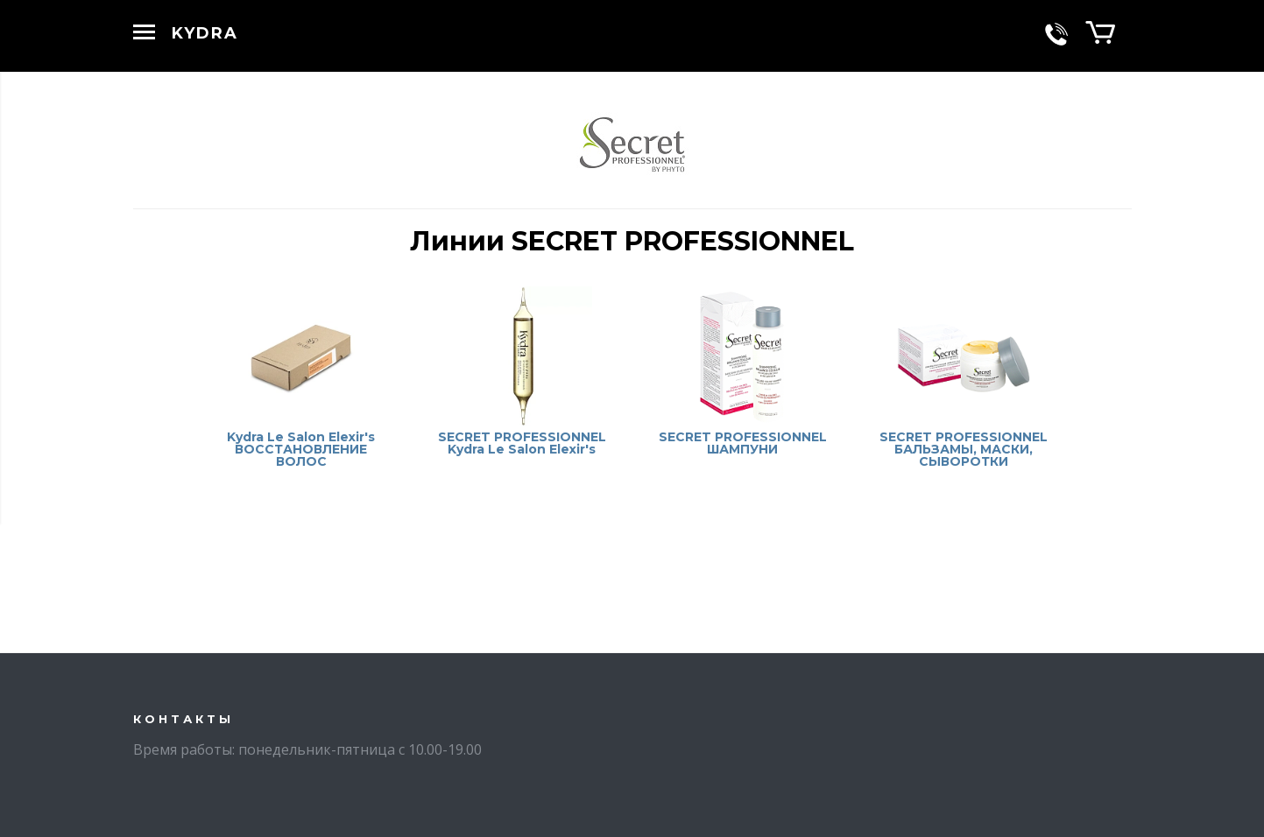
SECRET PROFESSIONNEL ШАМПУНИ (743, 443)
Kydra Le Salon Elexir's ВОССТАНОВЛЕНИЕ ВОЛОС (301, 449)
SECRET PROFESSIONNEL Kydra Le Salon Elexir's (522, 443)
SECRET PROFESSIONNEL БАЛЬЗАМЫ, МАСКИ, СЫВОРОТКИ (963, 449)
